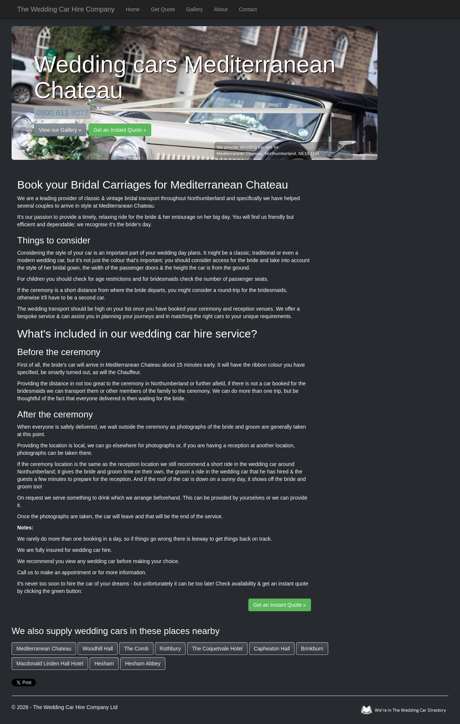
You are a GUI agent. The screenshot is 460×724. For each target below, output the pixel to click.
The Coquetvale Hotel (217, 649)
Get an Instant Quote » (119, 130)
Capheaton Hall (272, 649)
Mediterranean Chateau (43, 649)
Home (133, 9)
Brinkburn (312, 649)
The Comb (136, 649)
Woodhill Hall (98, 649)
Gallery (194, 9)
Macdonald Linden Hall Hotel (49, 663)
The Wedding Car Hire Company (66, 9)
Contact (248, 9)
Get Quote (163, 9)
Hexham (104, 663)
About (221, 9)
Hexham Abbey (143, 663)
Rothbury (170, 649)
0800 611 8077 (62, 112)
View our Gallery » (60, 130)
